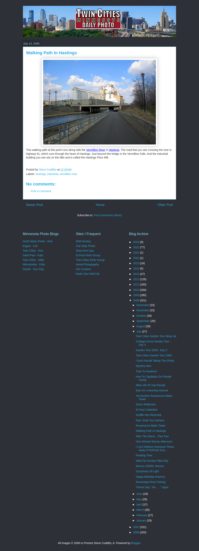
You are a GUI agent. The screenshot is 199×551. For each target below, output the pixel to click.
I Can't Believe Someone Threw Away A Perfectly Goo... (155, 448)
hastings (41, 174)
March (140, 509)
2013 (136, 274)
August (141, 326)
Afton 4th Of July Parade (151, 385)
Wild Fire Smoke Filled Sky (152, 460)
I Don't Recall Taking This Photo (155, 360)
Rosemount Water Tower (151, 425)
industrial (52, 174)
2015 (136, 263)
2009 (136, 295)
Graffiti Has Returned (148, 414)
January (141, 520)
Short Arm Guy (85, 250)
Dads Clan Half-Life (87, 273)
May (139, 499)
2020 (136, 258)
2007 (136, 527)
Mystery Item (143, 365)
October (141, 315)
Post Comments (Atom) (108, 215)
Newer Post (34, 205)
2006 (136, 532)
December (143, 305)
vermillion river (68, 174)
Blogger (135, 543)
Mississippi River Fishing (151, 482)
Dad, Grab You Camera (150, 420)
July (139, 331)
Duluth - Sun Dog (33, 269)
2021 (136, 252)
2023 (136, 242)
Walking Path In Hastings (151, 430)
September (143, 321)
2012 (136, 279)
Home (100, 205)
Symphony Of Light (147, 471)
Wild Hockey (83, 241)
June (139, 493)
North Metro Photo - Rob (37, 241)
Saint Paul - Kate (33, 255)
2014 (136, 268)
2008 (136, 300)
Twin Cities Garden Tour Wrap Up (156, 336)
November (143, 310)
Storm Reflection (146, 404)
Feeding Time (144, 455)
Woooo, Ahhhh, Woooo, (150, 466)
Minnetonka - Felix (34, 264)
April (139, 504)
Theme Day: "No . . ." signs (152, 487)
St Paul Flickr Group (88, 255)
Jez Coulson (83, 269)
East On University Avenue (152, 390)
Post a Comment (41, 191)
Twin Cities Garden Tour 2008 (154, 355)
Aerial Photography (87, 264)
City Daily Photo (85, 246)
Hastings (114, 149)
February (142, 515)
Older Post (165, 205)
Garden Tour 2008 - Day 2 (151, 350)
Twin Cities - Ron (33, 250)
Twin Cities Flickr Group (90, 260)
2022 (136, 247)
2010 (136, 289)
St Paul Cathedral (146, 409)
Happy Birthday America (150, 476)
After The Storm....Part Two (152, 436)
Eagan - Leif (30, 246)
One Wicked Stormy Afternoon (154, 441)
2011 (136, 284)
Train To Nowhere (146, 371)
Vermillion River (95, 149)
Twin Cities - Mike (33, 260)
